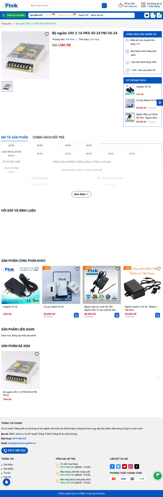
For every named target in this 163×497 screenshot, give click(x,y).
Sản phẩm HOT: (36, 15)
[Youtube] (124, 466)
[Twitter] (118, 466)
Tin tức (7, 473)
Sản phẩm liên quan (18, 329)
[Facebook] (112, 466)
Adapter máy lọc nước (67, 15)
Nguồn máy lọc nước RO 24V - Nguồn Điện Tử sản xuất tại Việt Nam (147, 116)
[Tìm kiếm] (104, 5)
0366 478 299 (67, 482)
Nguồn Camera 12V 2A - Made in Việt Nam (141, 308)
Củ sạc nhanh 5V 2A (146, 100)
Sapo (102, 493)
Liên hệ (7, 477)
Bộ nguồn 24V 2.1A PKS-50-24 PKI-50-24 (20, 393)
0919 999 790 (67, 475)
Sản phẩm (9, 468)
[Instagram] (130, 466)
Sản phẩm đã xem (15, 346)
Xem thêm (81, 194)
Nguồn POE (83, 15)
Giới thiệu (8, 464)
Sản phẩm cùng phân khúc (23, 261)
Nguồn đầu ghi (97, 15)
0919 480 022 (130, 6)
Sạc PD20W (50, 15)
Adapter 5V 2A (143, 86)
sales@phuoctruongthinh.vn (22, 443)
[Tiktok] (136, 466)
